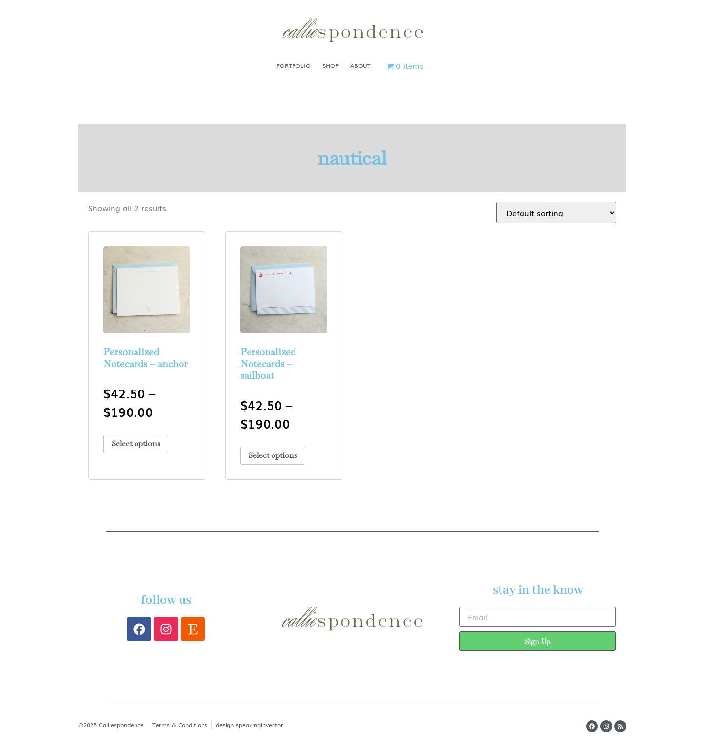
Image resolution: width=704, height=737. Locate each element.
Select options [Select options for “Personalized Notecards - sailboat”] (273, 455)
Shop (330, 65)
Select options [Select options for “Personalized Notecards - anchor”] (136, 443)
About (360, 65)
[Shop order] (556, 212)
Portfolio (293, 65)
